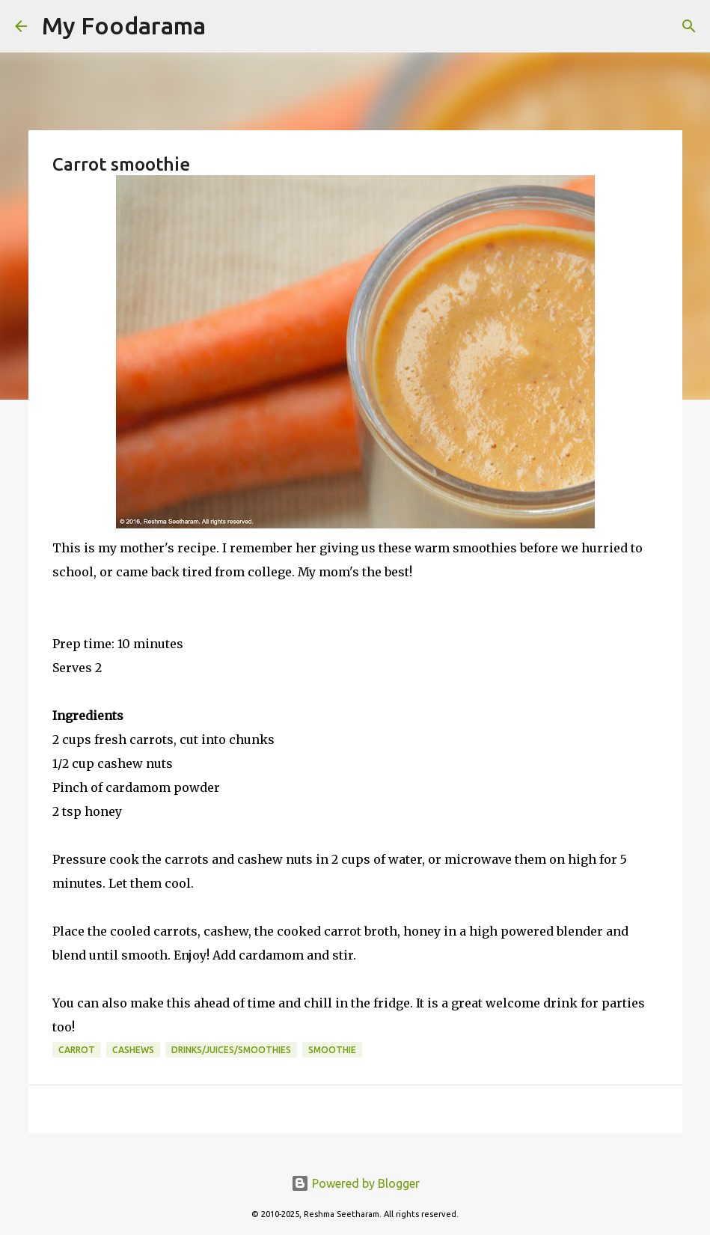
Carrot (76, 1050)
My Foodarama (124, 25)
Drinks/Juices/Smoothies (231, 1050)
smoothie (332, 1050)
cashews (133, 1050)
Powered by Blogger (355, 1183)
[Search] (227, 26)
